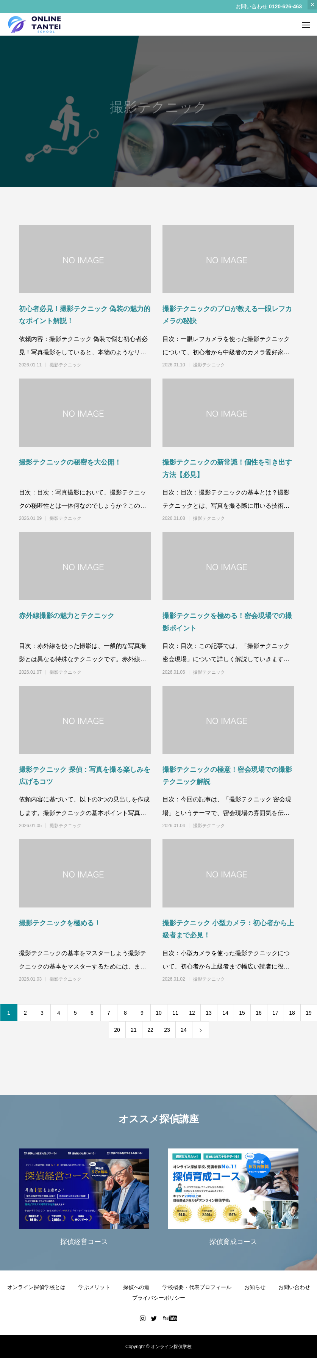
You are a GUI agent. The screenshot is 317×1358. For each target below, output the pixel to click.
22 (150, 1030)
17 (275, 1013)
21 (134, 1030)
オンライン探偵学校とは (36, 1287)
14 (225, 1013)
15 (242, 1013)
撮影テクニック (65, 365)
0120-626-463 (285, 6)
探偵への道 (136, 1287)
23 (167, 1030)
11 (175, 1013)
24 (184, 1030)
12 (192, 1013)
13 (209, 1013)
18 (292, 1013)
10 (159, 1013)
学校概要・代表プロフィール (196, 1287)
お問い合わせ (294, 1287)
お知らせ (254, 1287)
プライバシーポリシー (158, 1298)
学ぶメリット (94, 1287)
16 (259, 1013)
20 (117, 1030)
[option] (84, 1199)
